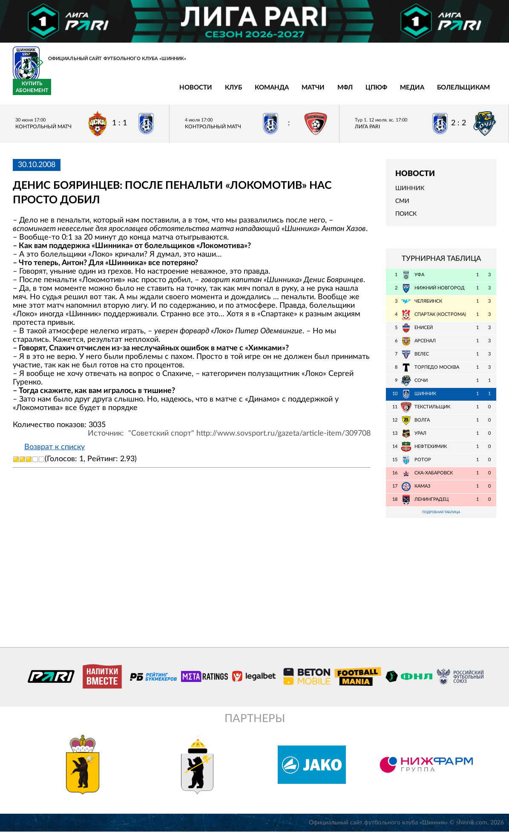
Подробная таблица (441, 517)
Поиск (406, 219)
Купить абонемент (477, 92)
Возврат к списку (54, 452)
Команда (141, 92)
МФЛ (214, 92)
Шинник (409, 193)
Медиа (281, 92)
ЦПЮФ (245, 92)
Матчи (182, 92)
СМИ (402, 206)
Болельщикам (332, 92)
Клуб (102, 92)
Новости (65, 92)
